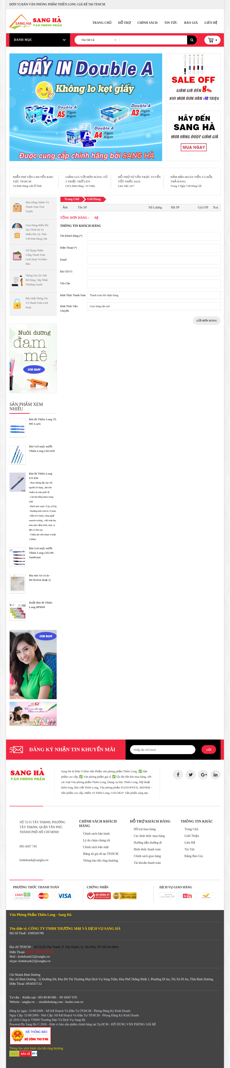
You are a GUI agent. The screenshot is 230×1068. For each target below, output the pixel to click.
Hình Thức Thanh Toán (73, 295)
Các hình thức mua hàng (149, 836)
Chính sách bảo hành (96, 833)
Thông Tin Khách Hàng (80, 226)
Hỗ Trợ (124, 22)
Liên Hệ (210, 22)
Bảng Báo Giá (193, 856)
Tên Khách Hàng (71, 235)
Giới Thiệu (191, 836)
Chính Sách (147, 22)
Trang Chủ (101, 22)
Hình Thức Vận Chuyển (69, 308)
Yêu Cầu (65, 283)
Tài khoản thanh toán (147, 862)
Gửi (208, 749)
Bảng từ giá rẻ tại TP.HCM (100, 854)
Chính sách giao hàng (147, 856)
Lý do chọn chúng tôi (96, 840)
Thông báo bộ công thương (100, 860)
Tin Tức (170, 22)
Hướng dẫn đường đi (148, 842)
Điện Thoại (68, 247)
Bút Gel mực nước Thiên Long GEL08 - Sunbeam (42, 553)
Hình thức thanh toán (147, 849)
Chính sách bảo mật (96, 847)
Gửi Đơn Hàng (207, 320)
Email (63, 259)
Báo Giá (191, 22)
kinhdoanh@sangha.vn (34, 860)
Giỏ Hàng (94, 199)
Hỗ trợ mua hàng (144, 829)
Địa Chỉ (66, 271)
